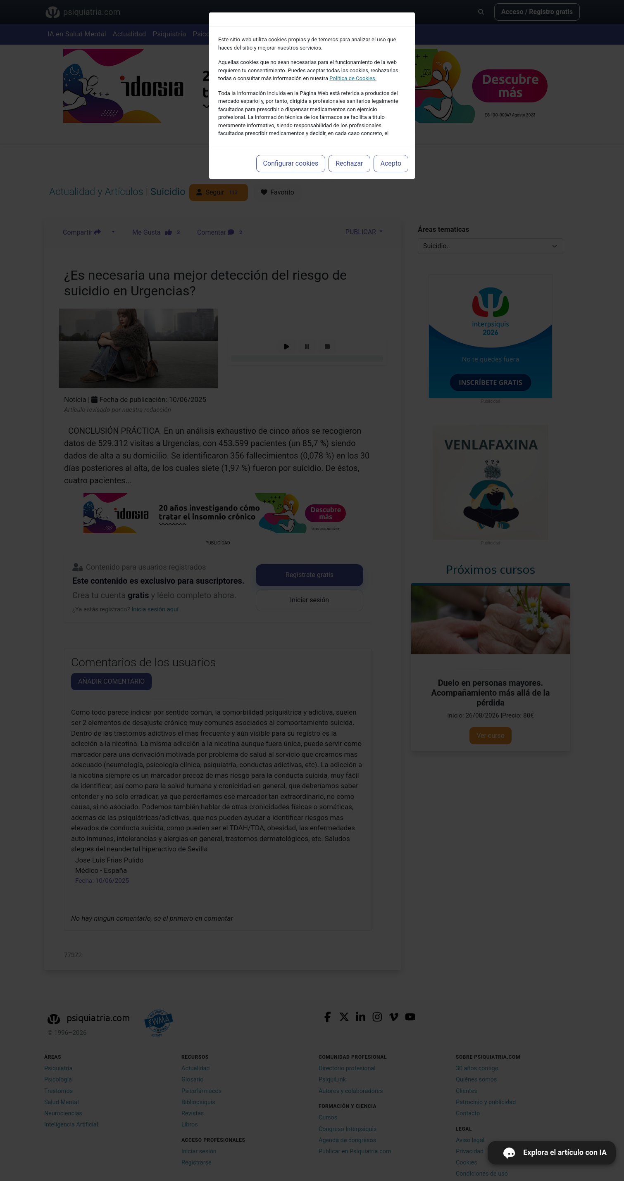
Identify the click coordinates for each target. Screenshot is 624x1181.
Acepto (391, 163)
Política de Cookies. (352, 78)
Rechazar (349, 163)
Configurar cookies (291, 163)
